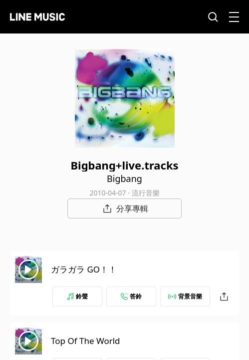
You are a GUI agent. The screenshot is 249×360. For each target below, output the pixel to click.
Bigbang (124, 178)
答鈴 (131, 296)
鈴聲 (77, 296)
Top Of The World (85, 340)
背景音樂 (185, 296)
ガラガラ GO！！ (84, 269)
